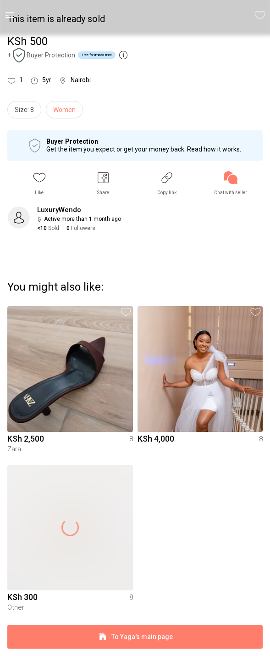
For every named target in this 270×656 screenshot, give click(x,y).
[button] (39, 183)
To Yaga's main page (135, 637)
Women (64, 109)
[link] (230, 183)
